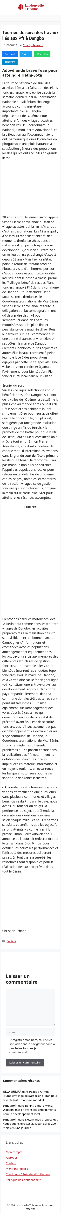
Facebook (10, 54)
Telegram (10, 61)
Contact (11, 1163)
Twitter (26, 54)
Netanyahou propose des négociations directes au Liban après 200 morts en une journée (30, 1124)
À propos (12, 1157)
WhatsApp (42, 54)
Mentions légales (17, 1169)
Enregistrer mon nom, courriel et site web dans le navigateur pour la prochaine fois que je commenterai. (32, 1046)
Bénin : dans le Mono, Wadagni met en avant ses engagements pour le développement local (29, 1110)
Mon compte (14, 1152)
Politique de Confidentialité (23, 1180)
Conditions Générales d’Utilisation (28, 1174)
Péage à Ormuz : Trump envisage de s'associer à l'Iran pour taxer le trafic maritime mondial (30, 1096)
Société (11, 941)
